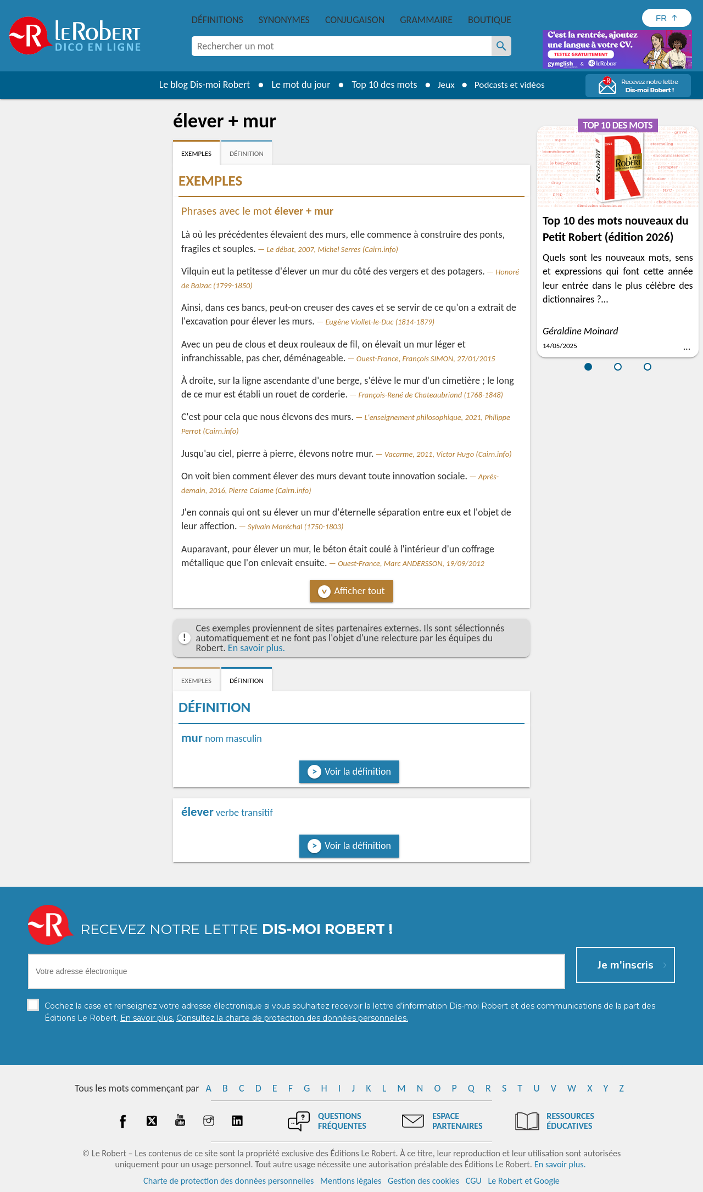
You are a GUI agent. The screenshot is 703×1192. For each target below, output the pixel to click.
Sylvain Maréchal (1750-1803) (295, 526)
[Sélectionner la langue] (666, 18)
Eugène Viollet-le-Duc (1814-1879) (379, 322)
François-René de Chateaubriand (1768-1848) (430, 395)
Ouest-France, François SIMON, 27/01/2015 (425, 358)
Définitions (217, 20)
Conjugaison (354, 20)
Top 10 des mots (381, 85)
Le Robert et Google (524, 1181)
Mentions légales (350, 1181)
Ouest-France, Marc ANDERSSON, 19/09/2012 (411, 563)
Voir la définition (358, 771)
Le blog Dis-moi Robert (201, 85)
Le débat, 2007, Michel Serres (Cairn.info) (332, 249)
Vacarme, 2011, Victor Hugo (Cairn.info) (448, 454)
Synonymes (284, 20)
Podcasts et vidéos (511, 85)
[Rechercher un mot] (501, 46)
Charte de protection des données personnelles (228, 1181)
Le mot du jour (297, 85)
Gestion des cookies (423, 1181)
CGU (474, 1181)
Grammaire (426, 20)
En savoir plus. (256, 648)
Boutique (489, 20)
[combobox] (342, 46)
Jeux (444, 85)
